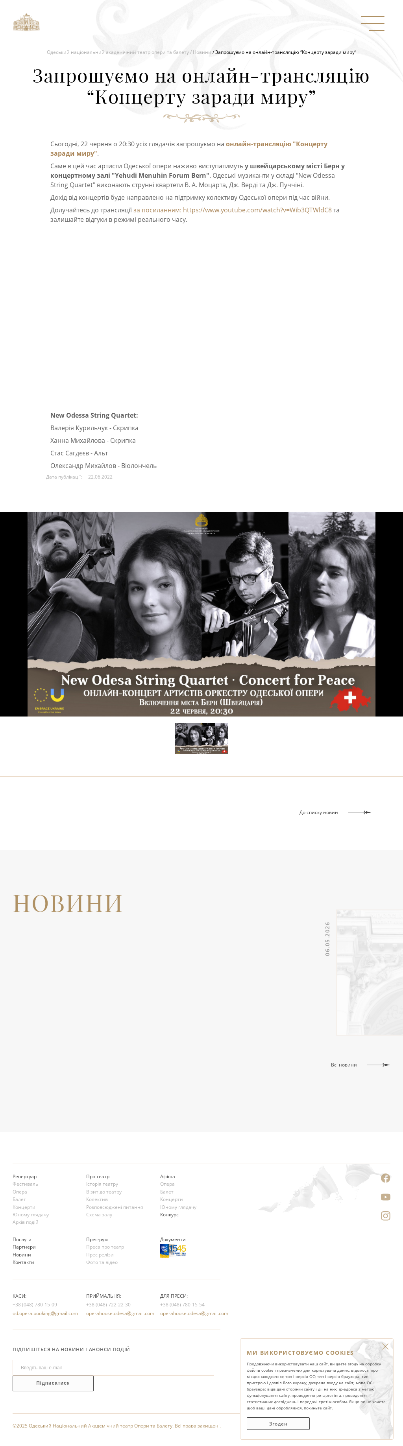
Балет (19, 1199)
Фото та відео (102, 1262)
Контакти (23, 1262)
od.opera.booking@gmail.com (43, 1313)
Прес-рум (97, 1239)
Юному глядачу (31, 1215)
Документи (173, 1239)
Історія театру (102, 1184)
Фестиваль (25, 1184)
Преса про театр (105, 1247)
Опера (20, 1192)
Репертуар (25, 1176)
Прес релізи (100, 1255)
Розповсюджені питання (114, 1207)
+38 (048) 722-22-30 (108, 1304)
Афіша (167, 1176)
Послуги (22, 1239)
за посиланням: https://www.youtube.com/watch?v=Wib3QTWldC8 (232, 210)
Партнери (24, 1247)
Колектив (97, 1199)
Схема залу (99, 1215)
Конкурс (169, 1215)
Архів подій (26, 1222)
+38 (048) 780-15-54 (182, 1304)
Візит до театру (104, 1192)
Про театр (97, 1176)
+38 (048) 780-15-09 (35, 1304)
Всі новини (344, 1064)
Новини (202, 52)
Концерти (24, 1207)
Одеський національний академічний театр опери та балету (118, 52)
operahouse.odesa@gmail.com (116, 1313)
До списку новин (318, 812)
